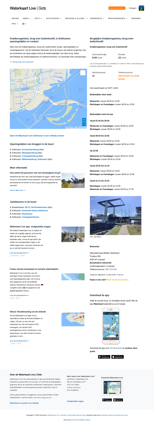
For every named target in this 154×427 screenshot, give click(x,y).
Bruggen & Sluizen (74, 18)
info (15, 24)
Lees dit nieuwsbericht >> (19, 253)
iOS (111, 348)
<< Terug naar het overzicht (21, 62)
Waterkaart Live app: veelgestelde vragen (30, 226)
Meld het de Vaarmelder (117, 280)
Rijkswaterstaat (81, 128)
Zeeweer (63, 415)
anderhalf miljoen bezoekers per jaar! (114, 415)
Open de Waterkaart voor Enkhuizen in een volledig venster (37, 136)
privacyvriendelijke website (80, 420)
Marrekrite (97, 18)
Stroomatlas (71, 415)
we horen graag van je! (42, 397)
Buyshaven (27, 214)
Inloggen (132, 8)
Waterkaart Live (53, 415)
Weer (26, 18)
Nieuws (15, 18)
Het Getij (82, 415)
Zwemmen (136, 18)
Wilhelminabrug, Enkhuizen (34, 159)
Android (119, 348)
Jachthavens (53, 18)
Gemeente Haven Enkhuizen (35, 211)
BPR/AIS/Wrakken (117, 18)
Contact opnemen (74, 387)
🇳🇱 (24, 24)
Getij (38, 18)
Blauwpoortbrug (29, 153)
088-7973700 (111, 269)
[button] (83, 72)
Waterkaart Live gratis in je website (24, 403)
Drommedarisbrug (30, 150)
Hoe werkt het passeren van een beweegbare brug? (35, 173)
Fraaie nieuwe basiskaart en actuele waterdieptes (34, 269)
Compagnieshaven (30, 217)
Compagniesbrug (30, 156)
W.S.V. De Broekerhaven (36, 207)
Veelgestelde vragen (75, 401)
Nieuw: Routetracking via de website (28, 312)
